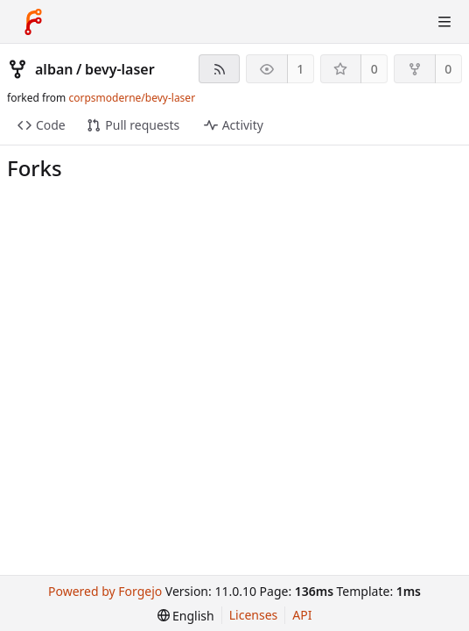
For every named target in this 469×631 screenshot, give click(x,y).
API (302, 614)
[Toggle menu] (444, 22)
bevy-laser (120, 69)
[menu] (186, 615)
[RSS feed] (219, 68)
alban (54, 69)
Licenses (253, 614)
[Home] (33, 22)
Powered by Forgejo (105, 591)
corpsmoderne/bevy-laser (131, 97)
